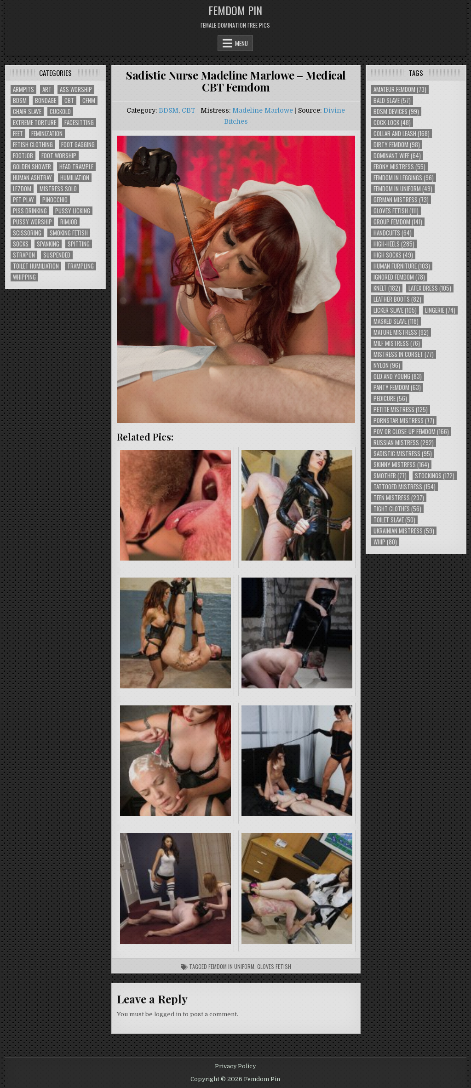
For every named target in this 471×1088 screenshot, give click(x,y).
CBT (188, 110)
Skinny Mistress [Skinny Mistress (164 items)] (401, 464)
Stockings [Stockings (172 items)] (434, 475)
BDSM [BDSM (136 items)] (20, 100)
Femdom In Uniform (231, 966)
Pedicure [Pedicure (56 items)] (390, 398)
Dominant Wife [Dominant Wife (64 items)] (397, 155)
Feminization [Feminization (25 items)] (47, 133)
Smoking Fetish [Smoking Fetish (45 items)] (69, 233)
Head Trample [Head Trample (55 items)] (76, 166)
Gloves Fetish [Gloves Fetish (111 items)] (396, 210)
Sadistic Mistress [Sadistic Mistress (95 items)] (402, 453)
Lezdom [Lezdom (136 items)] (22, 188)
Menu (241, 43)
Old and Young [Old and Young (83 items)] (397, 376)
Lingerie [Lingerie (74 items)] (440, 310)
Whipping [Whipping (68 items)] (24, 277)
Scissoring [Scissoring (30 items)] (27, 233)
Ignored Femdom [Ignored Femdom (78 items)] (399, 277)
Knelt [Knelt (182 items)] (386, 288)
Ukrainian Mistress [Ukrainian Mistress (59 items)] (403, 531)
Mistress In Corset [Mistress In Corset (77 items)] (403, 354)
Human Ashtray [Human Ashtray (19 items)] (32, 177)
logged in (167, 1014)
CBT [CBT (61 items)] (69, 100)
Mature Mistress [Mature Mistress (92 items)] (401, 332)
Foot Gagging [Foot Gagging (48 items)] (78, 144)
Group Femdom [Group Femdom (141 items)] (397, 222)
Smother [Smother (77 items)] (390, 475)
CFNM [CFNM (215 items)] (88, 100)
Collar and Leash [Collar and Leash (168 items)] (401, 133)
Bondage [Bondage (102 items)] (45, 100)
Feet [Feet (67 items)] (18, 133)
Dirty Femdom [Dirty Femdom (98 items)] (396, 144)
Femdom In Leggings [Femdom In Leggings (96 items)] (403, 177)
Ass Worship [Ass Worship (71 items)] (76, 89)
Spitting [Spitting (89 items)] (79, 244)
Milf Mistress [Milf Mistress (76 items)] (396, 343)
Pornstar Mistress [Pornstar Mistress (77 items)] (403, 420)
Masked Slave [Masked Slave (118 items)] (396, 321)
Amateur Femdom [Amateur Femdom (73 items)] (399, 89)
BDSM (168, 110)
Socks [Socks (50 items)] (21, 244)
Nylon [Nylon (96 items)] (386, 365)
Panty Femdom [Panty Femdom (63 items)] (397, 387)
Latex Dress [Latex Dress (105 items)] (429, 288)
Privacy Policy (235, 1066)
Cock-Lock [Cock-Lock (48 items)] (392, 122)
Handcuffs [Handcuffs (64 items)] (392, 233)
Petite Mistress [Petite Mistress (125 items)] (400, 409)
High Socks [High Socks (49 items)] (393, 255)
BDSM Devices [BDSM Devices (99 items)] (396, 111)
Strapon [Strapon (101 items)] (24, 255)
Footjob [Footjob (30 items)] (23, 155)
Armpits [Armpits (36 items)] (23, 89)
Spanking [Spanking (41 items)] (48, 244)
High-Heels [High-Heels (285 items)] (393, 244)
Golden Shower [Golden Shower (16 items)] (32, 166)
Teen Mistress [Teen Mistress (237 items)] (398, 497)
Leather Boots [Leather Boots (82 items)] (397, 299)
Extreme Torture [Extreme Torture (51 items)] (34, 122)
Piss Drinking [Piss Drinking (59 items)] (30, 210)
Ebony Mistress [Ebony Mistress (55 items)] (399, 166)
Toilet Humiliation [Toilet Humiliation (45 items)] (36, 266)
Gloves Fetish (274, 966)
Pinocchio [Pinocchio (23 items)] (55, 199)
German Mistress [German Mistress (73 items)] (401, 199)
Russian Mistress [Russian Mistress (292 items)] (403, 442)
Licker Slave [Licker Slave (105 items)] (395, 310)
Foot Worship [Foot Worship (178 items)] (58, 155)
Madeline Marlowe (262, 110)
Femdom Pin (235, 10)
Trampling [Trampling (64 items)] (80, 266)
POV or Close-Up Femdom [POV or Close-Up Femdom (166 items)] (411, 431)
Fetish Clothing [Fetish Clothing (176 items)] (33, 144)
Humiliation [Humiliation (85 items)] (74, 177)
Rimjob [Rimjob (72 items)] (68, 222)
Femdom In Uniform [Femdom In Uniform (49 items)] (402, 188)
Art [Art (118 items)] (47, 89)
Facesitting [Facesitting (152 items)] (79, 122)
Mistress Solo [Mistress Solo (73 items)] (58, 188)
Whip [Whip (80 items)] (385, 542)
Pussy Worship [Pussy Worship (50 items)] (32, 222)
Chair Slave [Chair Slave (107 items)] (27, 111)
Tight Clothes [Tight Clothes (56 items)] (397, 508)
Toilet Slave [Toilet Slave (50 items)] (394, 519)
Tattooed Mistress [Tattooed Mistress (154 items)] (404, 486)
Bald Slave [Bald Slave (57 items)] (392, 100)
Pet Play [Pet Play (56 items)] (23, 199)
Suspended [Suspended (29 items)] (56, 255)
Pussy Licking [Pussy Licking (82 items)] (72, 210)
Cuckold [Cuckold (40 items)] (60, 111)
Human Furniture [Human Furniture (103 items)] (401, 266)
